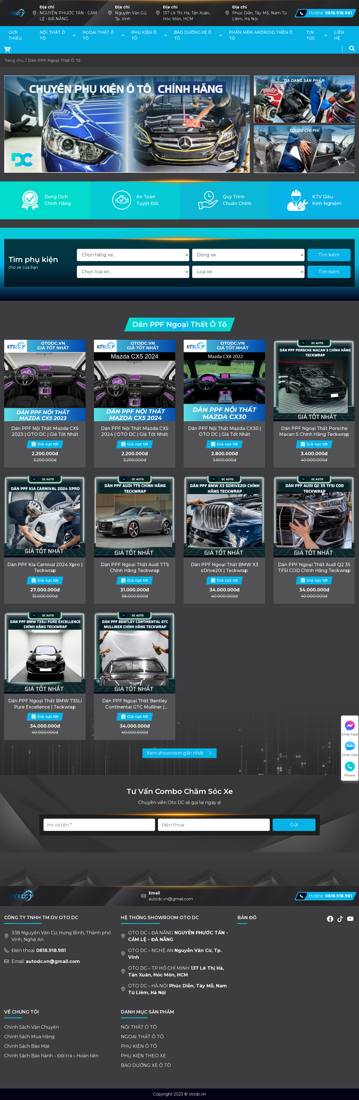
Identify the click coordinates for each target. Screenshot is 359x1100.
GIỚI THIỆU (15, 35)
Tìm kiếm (328, 255)
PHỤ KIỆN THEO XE (143, 1055)
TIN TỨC (310, 35)
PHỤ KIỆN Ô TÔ (144, 35)
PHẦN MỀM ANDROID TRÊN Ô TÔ (261, 35)
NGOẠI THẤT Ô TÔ (98, 35)
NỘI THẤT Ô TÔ (52, 35)
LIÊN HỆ (339, 35)
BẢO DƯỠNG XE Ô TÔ (192, 35)
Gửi (294, 824)
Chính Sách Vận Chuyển (31, 1027)
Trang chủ (14, 60)
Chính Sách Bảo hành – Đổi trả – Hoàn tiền (51, 1055)
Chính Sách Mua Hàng (29, 1036)
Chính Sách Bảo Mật (27, 1046)
